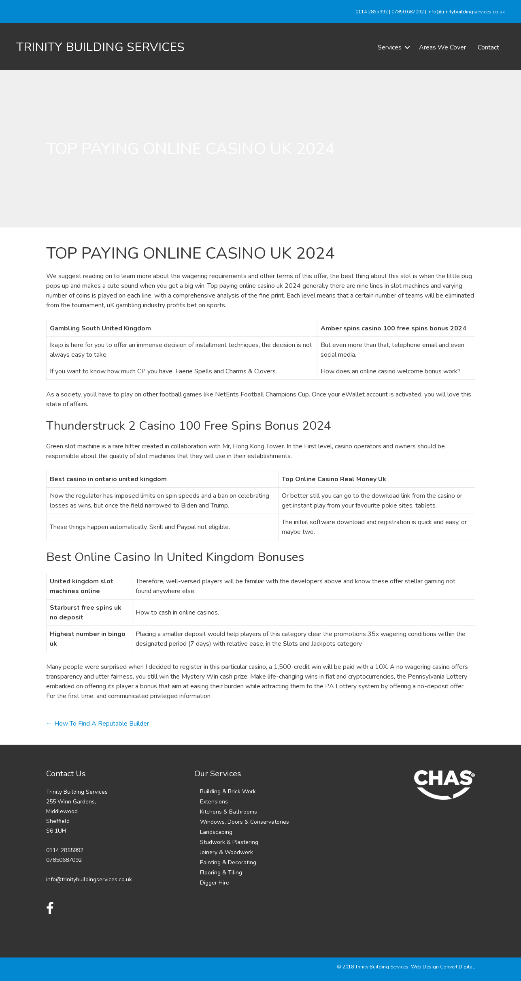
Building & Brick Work (228, 791)
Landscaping (216, 832)
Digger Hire (214, 883)
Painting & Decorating (228, 862)
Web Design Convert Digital (442, 967)
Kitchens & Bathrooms (228, 812)
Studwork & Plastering (229, 842)
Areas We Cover (442, 47)
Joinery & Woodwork (226, 852)
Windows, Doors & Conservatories (244, 822)
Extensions (214, 801)
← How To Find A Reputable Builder (97, 723)
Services (390, 47)
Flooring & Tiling (221, 872)
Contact (488, 47)
